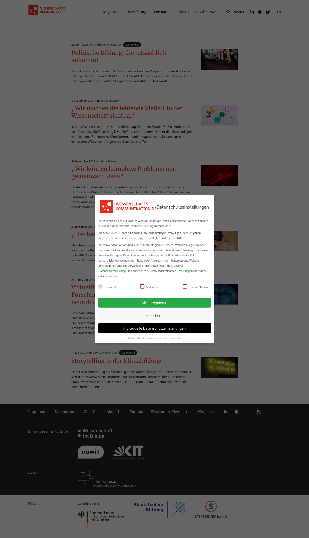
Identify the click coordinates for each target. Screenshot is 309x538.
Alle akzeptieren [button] (154, 302)
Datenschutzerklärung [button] (156, 338)
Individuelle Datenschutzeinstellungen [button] (154, 328)
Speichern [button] (155, 315)
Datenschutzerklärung (112, 270)
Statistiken (149, 286)
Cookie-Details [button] (135, 338)
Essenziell (107, 286)
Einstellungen (184, 270)
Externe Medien (195, 286)
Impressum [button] (175, 338)
